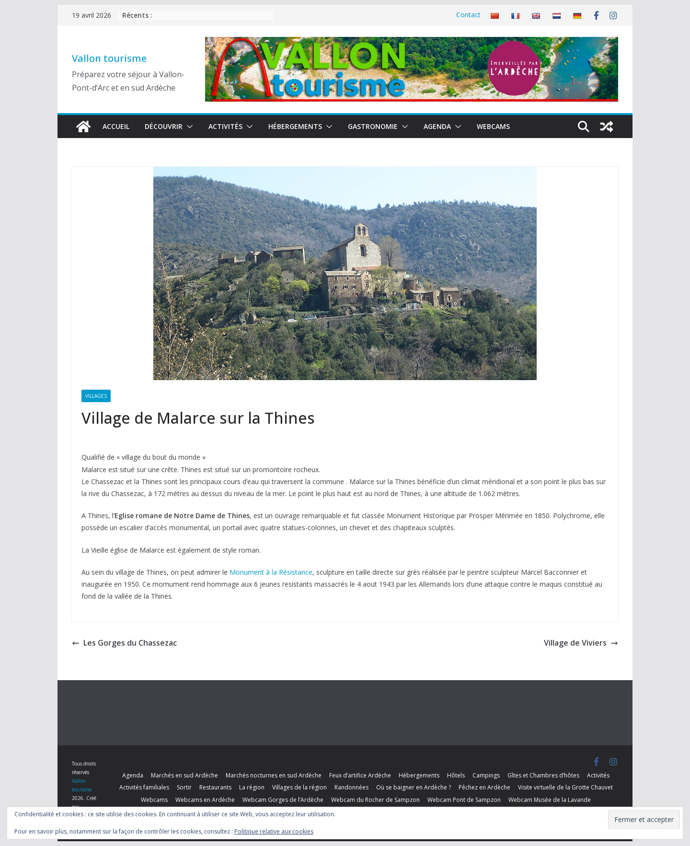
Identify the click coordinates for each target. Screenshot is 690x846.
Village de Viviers (581, 642)
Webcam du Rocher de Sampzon (375, 800)
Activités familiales (144, 787)
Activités (225, 126)
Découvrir (164, 126)
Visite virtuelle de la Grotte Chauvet (565, 787)
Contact (468, 14)
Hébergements (295, 126)
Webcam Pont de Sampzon (464, 800)
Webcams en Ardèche (205, 800)
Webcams (493, 126)
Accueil (116, 126)
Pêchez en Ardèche (484, 787)
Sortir (184, 787)
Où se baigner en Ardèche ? (413, 787)
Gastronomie (373, 126)
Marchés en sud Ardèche (184, 775)
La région (251, 787)
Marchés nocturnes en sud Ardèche (274, 775)
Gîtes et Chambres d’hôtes (543, 775)
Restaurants (215, 787)
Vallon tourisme (109, 58)
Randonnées (351, 787)
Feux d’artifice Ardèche (360, 775)
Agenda (437, 126)
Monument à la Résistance (271, 572)
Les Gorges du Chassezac (124, 642)
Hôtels (456, 775)
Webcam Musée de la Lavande (549, 800)
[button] (188, 126)
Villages (96, 396)
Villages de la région (299, 787)
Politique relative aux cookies (273, 831)
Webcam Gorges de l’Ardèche (282, 800)
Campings (486, 775)
